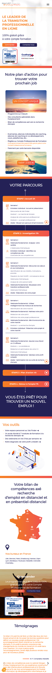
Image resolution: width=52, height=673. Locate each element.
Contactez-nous (33, 591)
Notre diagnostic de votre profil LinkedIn (23, 442)
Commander (18, 591)
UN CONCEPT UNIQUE (26, 101)
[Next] (48, 663)
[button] (4, 670)
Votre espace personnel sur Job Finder (22, 430)
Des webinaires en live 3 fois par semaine (23, 439)
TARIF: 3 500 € (26, 163)
